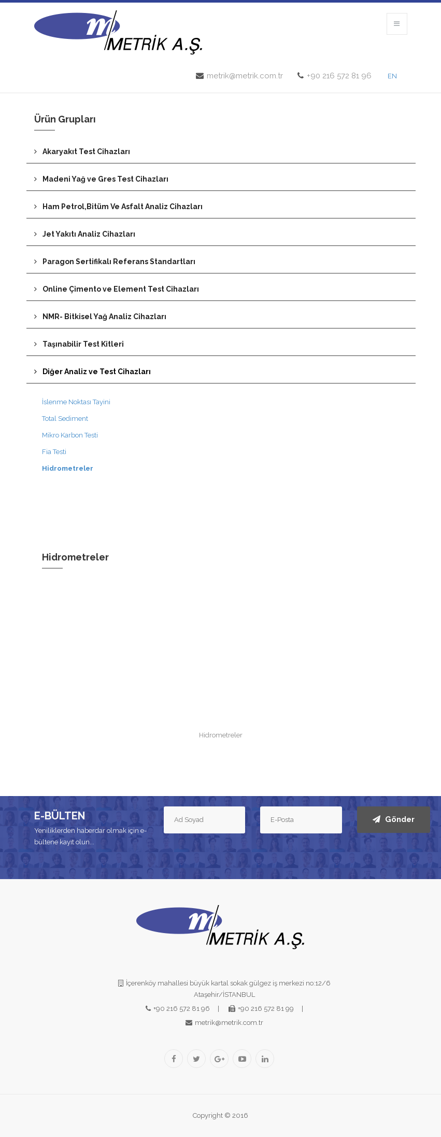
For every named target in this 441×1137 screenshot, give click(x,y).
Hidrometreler (67, 468)
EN (392, 76)
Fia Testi (54, 452)
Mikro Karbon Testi (70, 435)
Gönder (394, 819)
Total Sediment (65, 418)
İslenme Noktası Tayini (76, 402)
